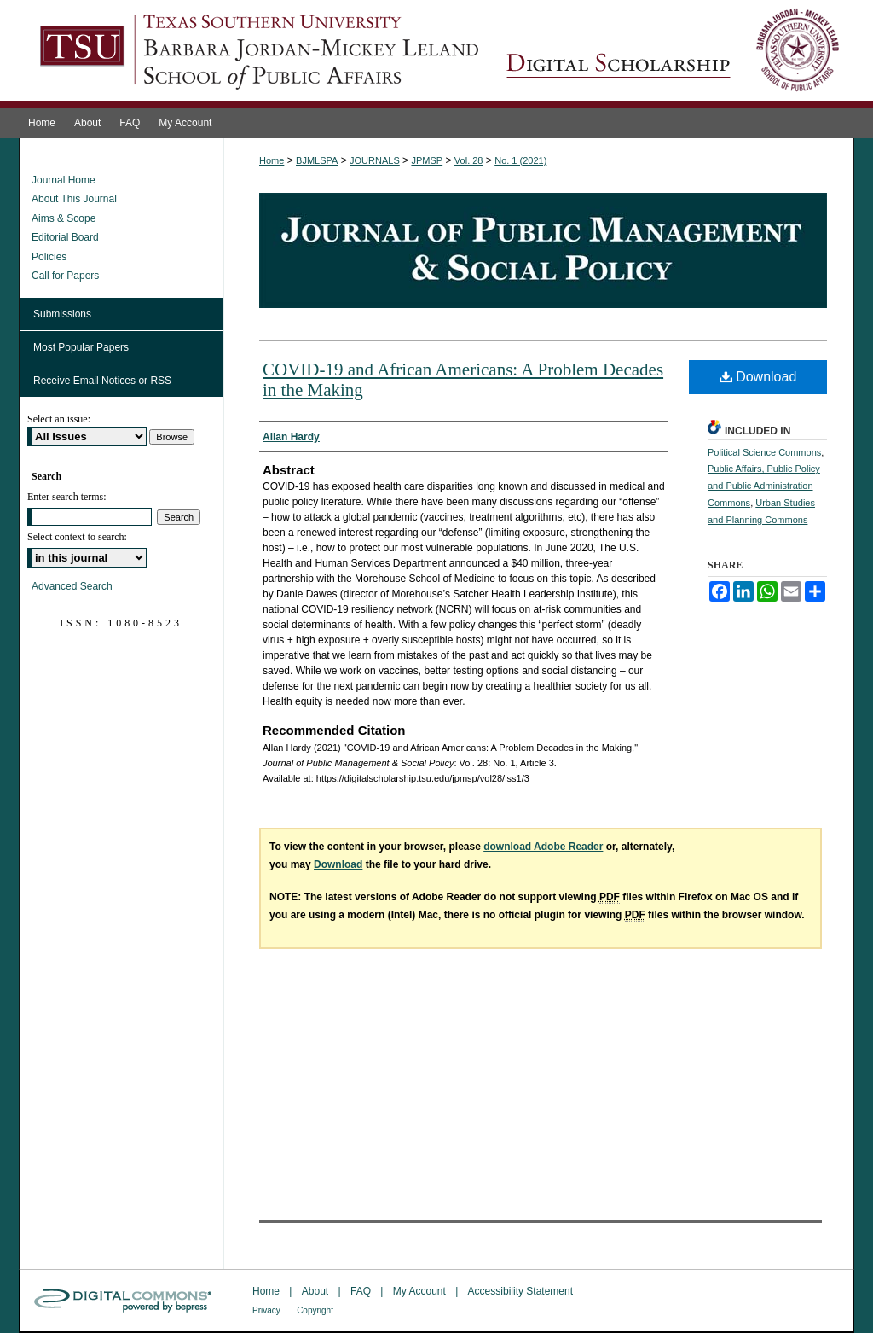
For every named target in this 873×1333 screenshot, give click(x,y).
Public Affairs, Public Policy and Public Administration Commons (764, 485)
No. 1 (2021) (520, 160)
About (315, 1291)
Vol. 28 (468, 160)
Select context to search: (77, 537)
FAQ (360, 1291)
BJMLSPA (317, 160)
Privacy (266, 1310)
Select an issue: (58, 419)
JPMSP (426, 160)
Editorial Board (65, 237)
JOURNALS (375, 160)
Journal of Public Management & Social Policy (672, 54)
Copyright (315, 1310)
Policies (49, 257)
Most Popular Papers (81, 347)
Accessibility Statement (520, 1291)
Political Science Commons (764, 452)
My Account (419, 1291)
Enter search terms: (67, 497)
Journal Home (63, 180)
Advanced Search (72, 586)
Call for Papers (65, 276)
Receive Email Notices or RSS (102, 381)
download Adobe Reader (543, 847)
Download (758, 377)
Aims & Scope (63, 218)
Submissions (62, 314)
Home (271, 160)
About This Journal (74, 199)
